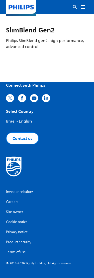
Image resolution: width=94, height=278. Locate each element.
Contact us (22, 138)
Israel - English (19, 121)
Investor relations (20, 192)
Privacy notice (17, 232)
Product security (18, 242)
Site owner (14, 212)
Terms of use (16, 252)
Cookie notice (17, 222)
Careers (12, 202)
